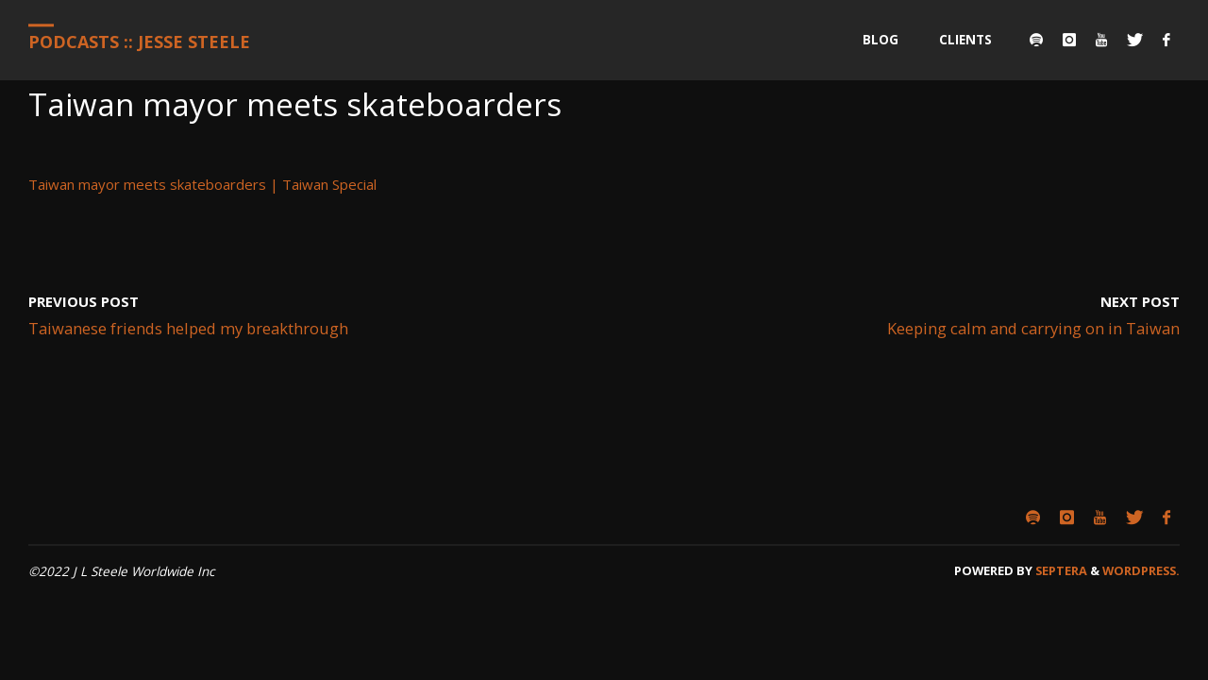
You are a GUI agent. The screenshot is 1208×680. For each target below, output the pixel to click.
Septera (1059, 570)
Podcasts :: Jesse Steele (139, 41)
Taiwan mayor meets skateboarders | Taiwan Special (202, 184)
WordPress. (1141, 570)
